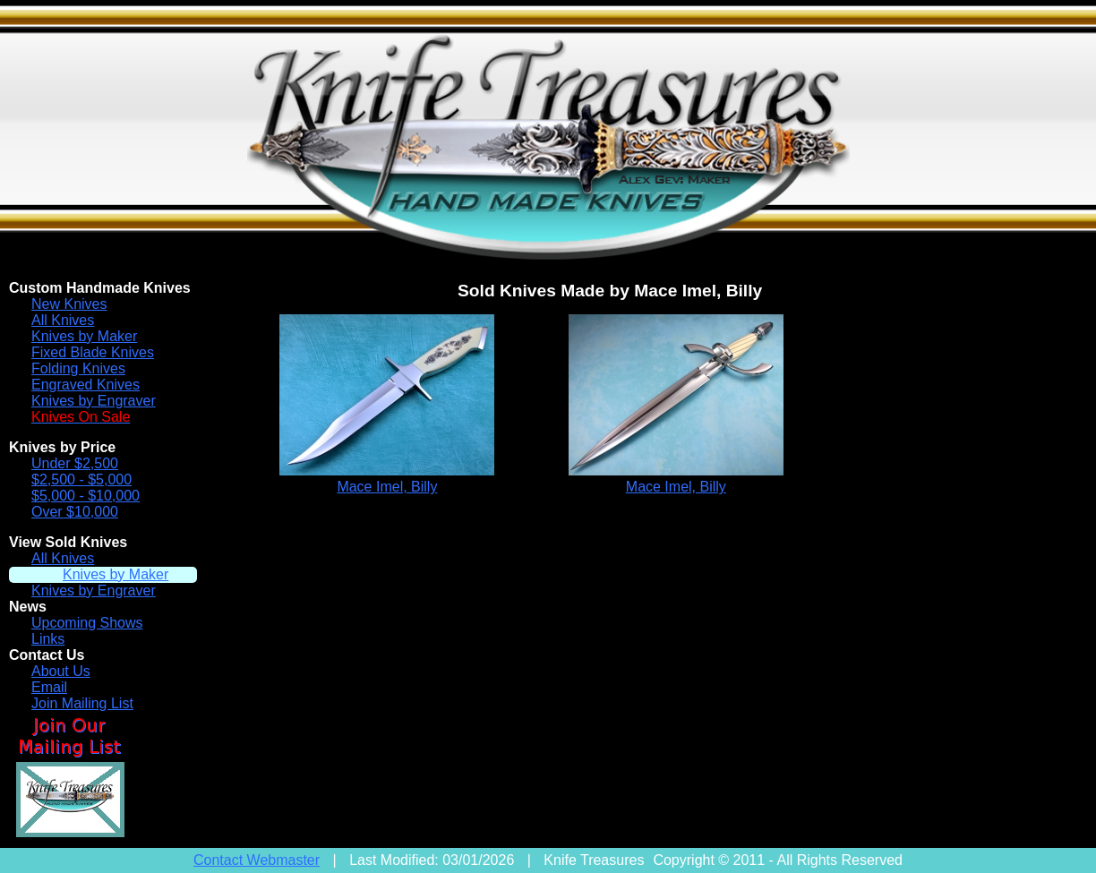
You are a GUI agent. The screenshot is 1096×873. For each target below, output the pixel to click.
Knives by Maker (84, 336)
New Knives (69, 304)
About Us (60, 671)
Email (49, 687)
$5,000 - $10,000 (85, 495)
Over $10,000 (74, 511)
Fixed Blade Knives (92, 352)
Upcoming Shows (87, 622)
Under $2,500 (74, 463)
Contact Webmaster (256, 860)
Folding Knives (78, 368)
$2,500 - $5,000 (81, 479)
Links (47, 638)
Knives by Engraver (93, 400)
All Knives (62, 320)
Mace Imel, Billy (387, 486)
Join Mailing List (82, 703)
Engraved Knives (85, 384)
